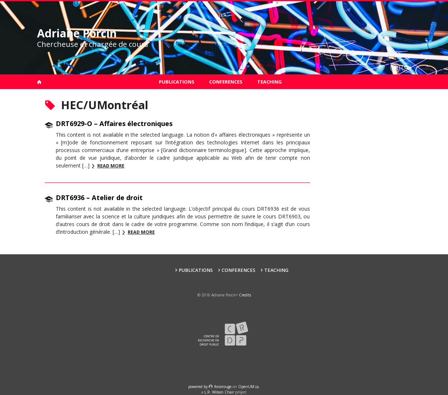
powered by (198, 386)
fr (395, 67)
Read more (110, 166)
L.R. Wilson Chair (219, 392)
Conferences (226, 81)
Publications (176, 81)
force (223, 386)
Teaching (269, 81)
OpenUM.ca (248, 386)
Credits (245, 295)
